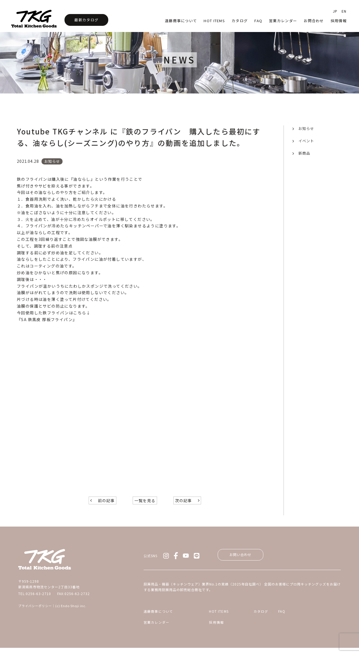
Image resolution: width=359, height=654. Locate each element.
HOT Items (214, 20)
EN (344, 11)
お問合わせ (314, 20)
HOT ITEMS (206, 616)
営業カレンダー (283, 20)
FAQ (304, 616)
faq (258, 20)
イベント (306, 140)
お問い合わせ (244, 559)
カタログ (240, 20)
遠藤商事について (181, 20)
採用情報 (339, 20)
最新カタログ (86, 19)
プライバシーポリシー (35, 609)
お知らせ (306, 128)
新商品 (304, 153)
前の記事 (106, 504)
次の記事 (183, 504)
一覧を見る (144, 504)
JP (335, 11)
